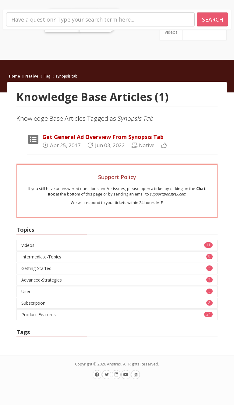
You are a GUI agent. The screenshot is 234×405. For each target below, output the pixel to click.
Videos (171, 32)
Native (31, 76)
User (117, 291)
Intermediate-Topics (117, 257)
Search (212, 19)
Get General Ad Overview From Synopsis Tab (103, 136)
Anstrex (114, 364)
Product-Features (117, 314)
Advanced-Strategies (117, 280)
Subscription (117, 303)
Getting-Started (117, 268)
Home (14, 76)
